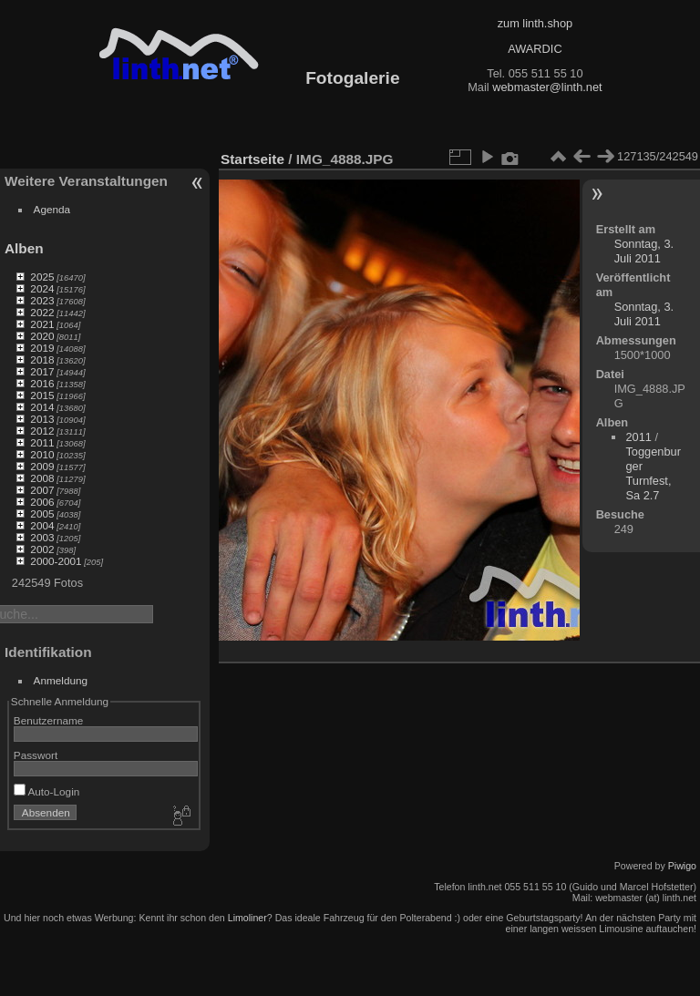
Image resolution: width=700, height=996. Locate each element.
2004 (42, 525)
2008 (42, 478)
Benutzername (49, 720)
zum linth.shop (535, 23)
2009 (42, 466)
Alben (24, 248)
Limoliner (247, 917)
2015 (42, 395)
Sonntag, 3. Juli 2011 (644, 251)
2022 (42, 312)
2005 (42, 513)
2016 (42, 383)
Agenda (52, 209)
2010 (42, 454)
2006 (42, 502)
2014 (42, 407)
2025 (42, 276)
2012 (42, 430)
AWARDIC (534, 49)
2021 (42, 324)
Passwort (35, 755)
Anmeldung (61, 680)
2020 (42, 336)
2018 (42, 359)
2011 (42, 442)
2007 (42, 490)
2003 (42, 537)
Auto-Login (47, 791)
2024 (42, 288)
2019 (42, 348)
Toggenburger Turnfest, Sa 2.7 (652, 473)
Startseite (252, 159)
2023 (42, 300)
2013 (42, 419)
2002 (42, 549)
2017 (42, 371)
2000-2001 (55, 561)
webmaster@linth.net (547, 87)
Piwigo (682, 865)
